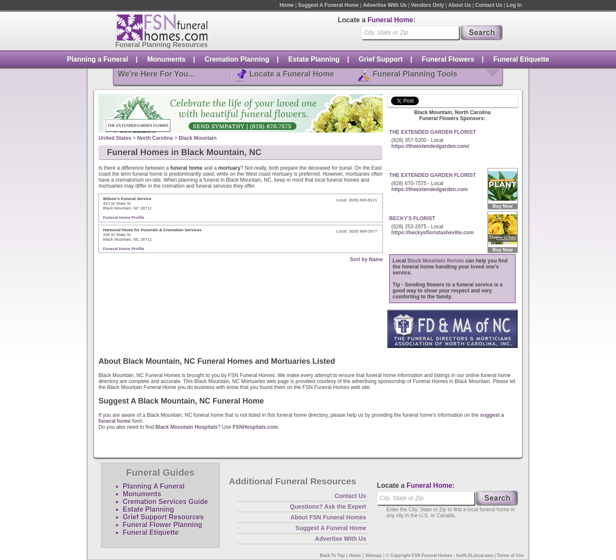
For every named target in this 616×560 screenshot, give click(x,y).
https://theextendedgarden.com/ (430, 146)
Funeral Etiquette (521, 59)
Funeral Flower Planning (162, 524)
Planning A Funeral (154, 486)
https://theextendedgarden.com (429, 189)
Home (286, 5)
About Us (459, 5)
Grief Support (380, 59)
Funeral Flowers (448, 59)
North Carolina (155, 138)
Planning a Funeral (97, 59)
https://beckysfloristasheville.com (432, 233)
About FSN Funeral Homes (328, 517)
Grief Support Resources (163, 517)
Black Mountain (198, 138)
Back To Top (332, 555)
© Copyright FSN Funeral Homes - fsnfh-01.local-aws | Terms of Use (455, 555)
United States (114, 138)
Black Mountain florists (436, 261)
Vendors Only (427, 5)
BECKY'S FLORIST (412, 218)
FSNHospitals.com (255, 427)
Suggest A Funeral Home (328, 5)
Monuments (166, 59)
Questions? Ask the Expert (328, 506)
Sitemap (373, 555)
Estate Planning (314, 59)
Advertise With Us (385, 5)
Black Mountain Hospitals (186, 427)
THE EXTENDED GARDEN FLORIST (432, 132)
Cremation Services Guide (165, 501)
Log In (514, 5)
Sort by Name (366, 259)
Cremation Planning (236, 59)
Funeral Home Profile (124, 217)
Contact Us (488, 5)
